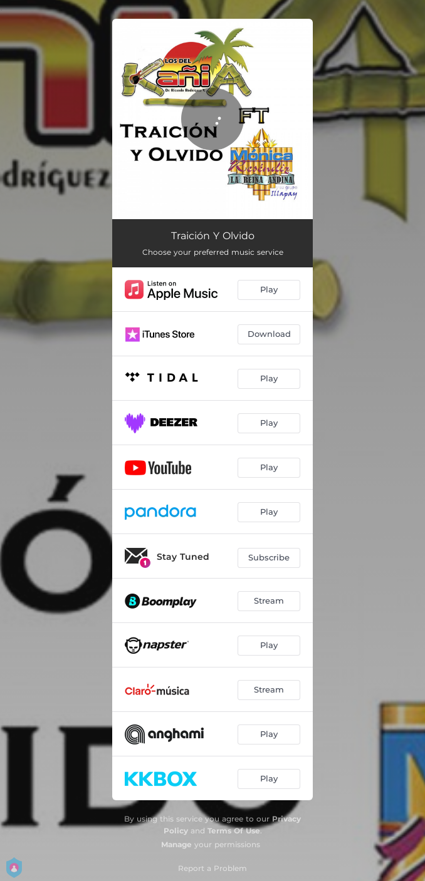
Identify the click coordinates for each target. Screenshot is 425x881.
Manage (176, 844)
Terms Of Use (233, 830)
